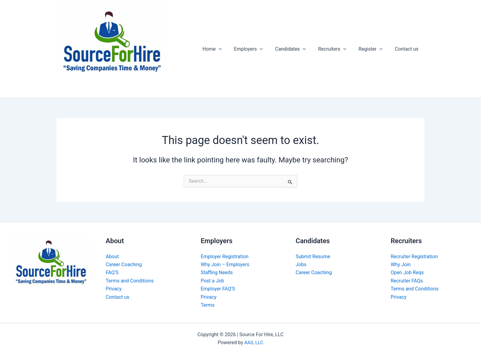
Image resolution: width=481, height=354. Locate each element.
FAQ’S (112, 272)
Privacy (114, 289)
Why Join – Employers (225, 264)
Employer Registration (224, 256)
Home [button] (225, 49)
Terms (207, 305)
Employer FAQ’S (218, 289)
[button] (232, 49)
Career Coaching (124, 264)
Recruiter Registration (414, 256)
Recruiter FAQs (407, 281)
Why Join (400, 264)
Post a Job (212, 281)
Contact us (408, 49)
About (112, 256)
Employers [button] (259, 49)
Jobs (301, 264)
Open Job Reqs (407, 272)
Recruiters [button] (338, 49)
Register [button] (374, 49)
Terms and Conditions (130, 281)
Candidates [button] (299, 49)
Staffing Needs (217, 272)
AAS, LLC (254, 342)
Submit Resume (313, 256)
